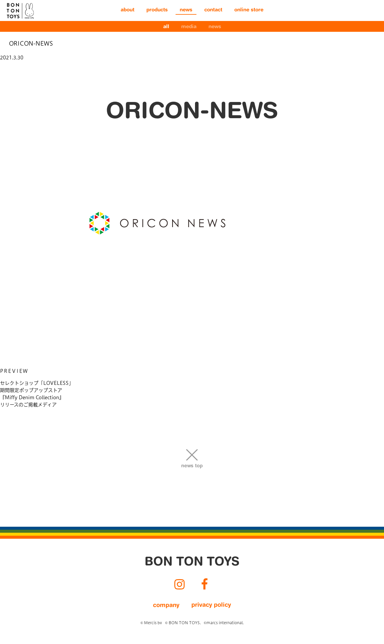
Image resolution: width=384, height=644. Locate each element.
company (166, 606)
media (188, 27)
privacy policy (211, 605)
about (127, 10)
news (186, 10)
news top (192, 466)
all (166, 27)
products (157, 10)
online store (248, 10)
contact (213, 10)
